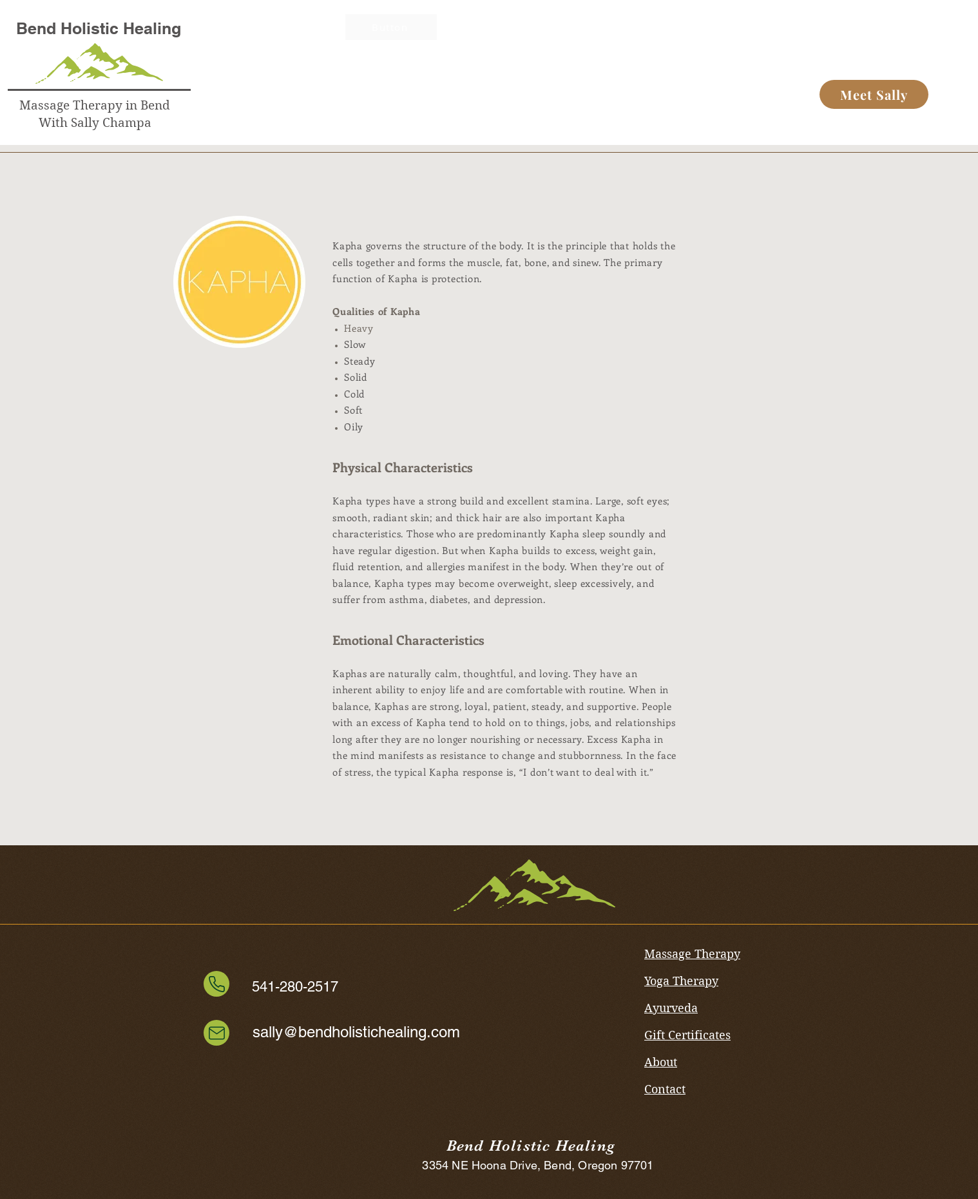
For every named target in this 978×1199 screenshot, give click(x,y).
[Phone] (216, 984)
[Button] (409, 39)
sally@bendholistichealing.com (356, 1032)
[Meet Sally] (874, 94)
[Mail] (216, 1033)
